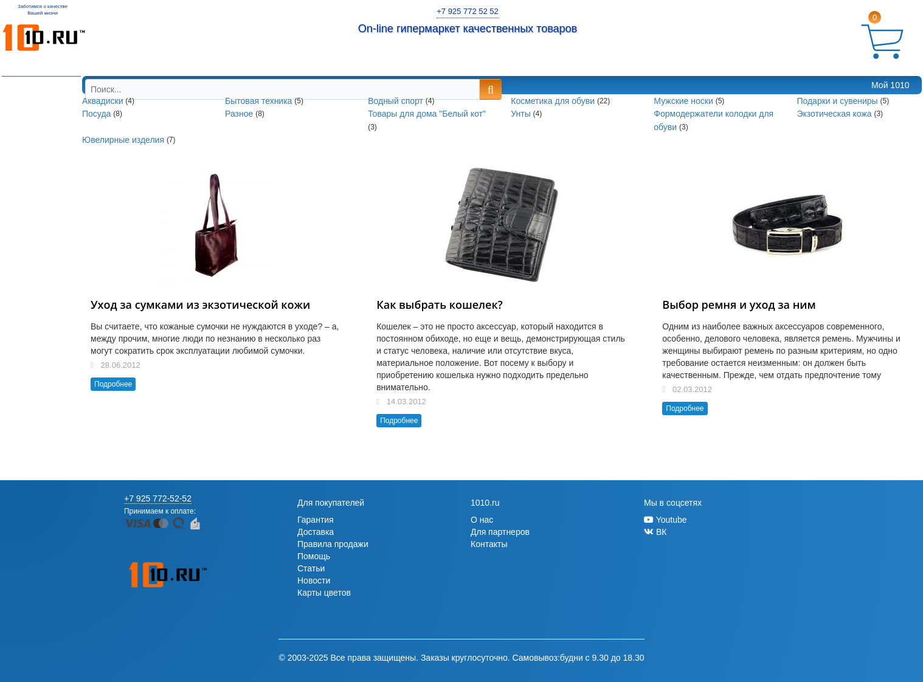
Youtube (665, 520)
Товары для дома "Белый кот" (427, 114)
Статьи (311, 568)
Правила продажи (332, 544)
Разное (240, 114)
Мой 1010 (890, 85)
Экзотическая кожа (835, 114)
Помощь (313, 556)
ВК (655, 532)
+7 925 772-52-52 (158, 498)
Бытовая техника (259, 101)
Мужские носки (684, 101)
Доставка (315, 532)
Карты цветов (324, 593)
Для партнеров (500, 532)
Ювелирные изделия (124, 140)
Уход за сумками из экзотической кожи (200, 304)
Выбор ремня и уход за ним (738, 304)
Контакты (489, 544)
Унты (522, 114)
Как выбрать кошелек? (439, 304)
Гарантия (315, 520)
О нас (482, 520)
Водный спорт (397, 101)
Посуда (97, 114)
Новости (313, 580)
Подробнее (113, 384)
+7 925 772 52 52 (468, 11)
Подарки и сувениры (838, 101)
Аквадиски (103, 101)
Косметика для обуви (554, 101)
